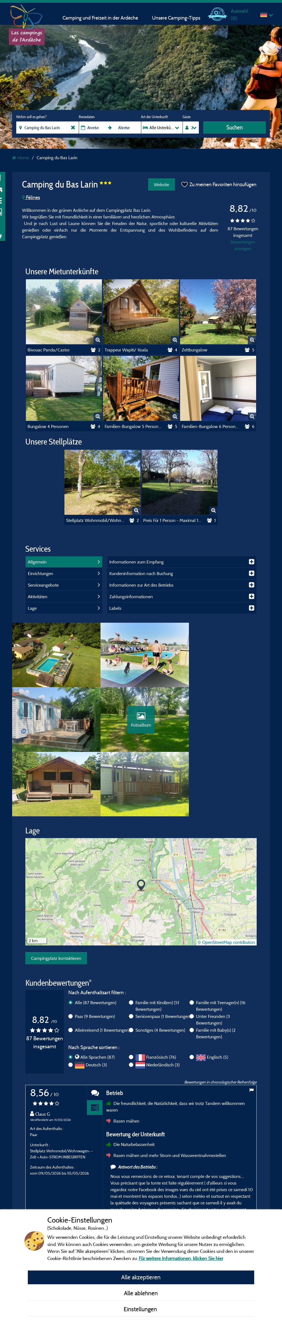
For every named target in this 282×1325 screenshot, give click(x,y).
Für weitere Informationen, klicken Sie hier (181, 1258)
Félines (31, 197)
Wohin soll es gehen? (31, 116)
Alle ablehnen (141, 1293)
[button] (141, 824)
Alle (95, 941)
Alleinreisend (102, 968)
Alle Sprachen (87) (97, 995)
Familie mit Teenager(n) (220, 944)
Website (161, 184)
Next (251, 1203)
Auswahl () (239, 14)
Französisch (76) (161, 995)
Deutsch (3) (96, 1003)
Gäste (187, 116)
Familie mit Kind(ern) (157, 944)
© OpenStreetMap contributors (226, 881)
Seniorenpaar (163, 954)
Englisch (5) (217, 995)
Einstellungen (141, 1309)
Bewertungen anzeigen (243, 245)
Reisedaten (87, 116)
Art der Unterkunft (154, 116)
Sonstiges (160, 968)
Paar (95, 954)
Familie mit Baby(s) (215, 972)
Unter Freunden (213, 958)
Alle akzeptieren (141, 1277)
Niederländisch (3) (163, 1003)
